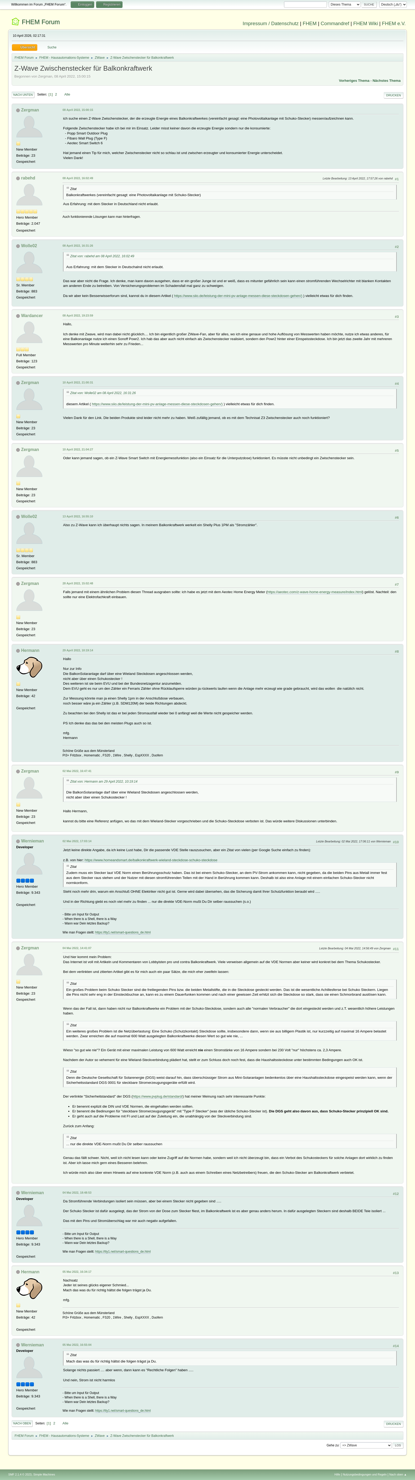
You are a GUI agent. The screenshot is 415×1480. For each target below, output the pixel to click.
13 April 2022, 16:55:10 (77, 516)
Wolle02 (29, 245)
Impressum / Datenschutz (271, 23)
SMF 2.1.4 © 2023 (19, 1474)
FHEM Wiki (365, 23)
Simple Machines (44, 1474)
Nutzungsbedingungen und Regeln (365, 1474)
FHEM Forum (41, 21)
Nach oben (22, 1423)
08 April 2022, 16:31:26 (77, 245)
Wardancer (32, 315)
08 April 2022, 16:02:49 (77, 178)
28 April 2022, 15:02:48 (77, 583)
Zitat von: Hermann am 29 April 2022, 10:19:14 (103, 781)
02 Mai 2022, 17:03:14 (76, 841)
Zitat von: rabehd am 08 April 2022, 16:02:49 (102, 256)
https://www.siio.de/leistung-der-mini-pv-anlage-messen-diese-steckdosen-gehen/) (238, 296)
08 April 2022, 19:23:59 (77, 315)
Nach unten (23, 94)
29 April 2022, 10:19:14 (77, 650)
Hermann (30, 650)
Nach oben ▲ (398, 1474)
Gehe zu (333, 1445)
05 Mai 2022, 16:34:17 (76, 1271)
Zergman (30, 110)
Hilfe (337, 1474)
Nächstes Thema (387, 81)
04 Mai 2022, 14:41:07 (76, 948)
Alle (67, 94)
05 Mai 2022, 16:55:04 (76, 1344)
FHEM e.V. (394, 23)
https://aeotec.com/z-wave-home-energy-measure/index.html (314, 592)
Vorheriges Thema (354, 81)
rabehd (28, 178)
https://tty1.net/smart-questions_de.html (123, 932)
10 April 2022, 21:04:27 (77, 449)
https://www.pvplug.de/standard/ (158, 1096)
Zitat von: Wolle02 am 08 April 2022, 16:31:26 (103, 393)
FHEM (310, 23)
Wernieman (32, 841)
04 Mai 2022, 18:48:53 (76, 1192)
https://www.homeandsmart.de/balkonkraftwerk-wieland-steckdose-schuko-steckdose (151, 860)
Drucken (393, 95)
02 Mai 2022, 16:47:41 (76, 771)
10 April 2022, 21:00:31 (77, 382)
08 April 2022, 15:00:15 (77, 109)
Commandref (335, 23)
